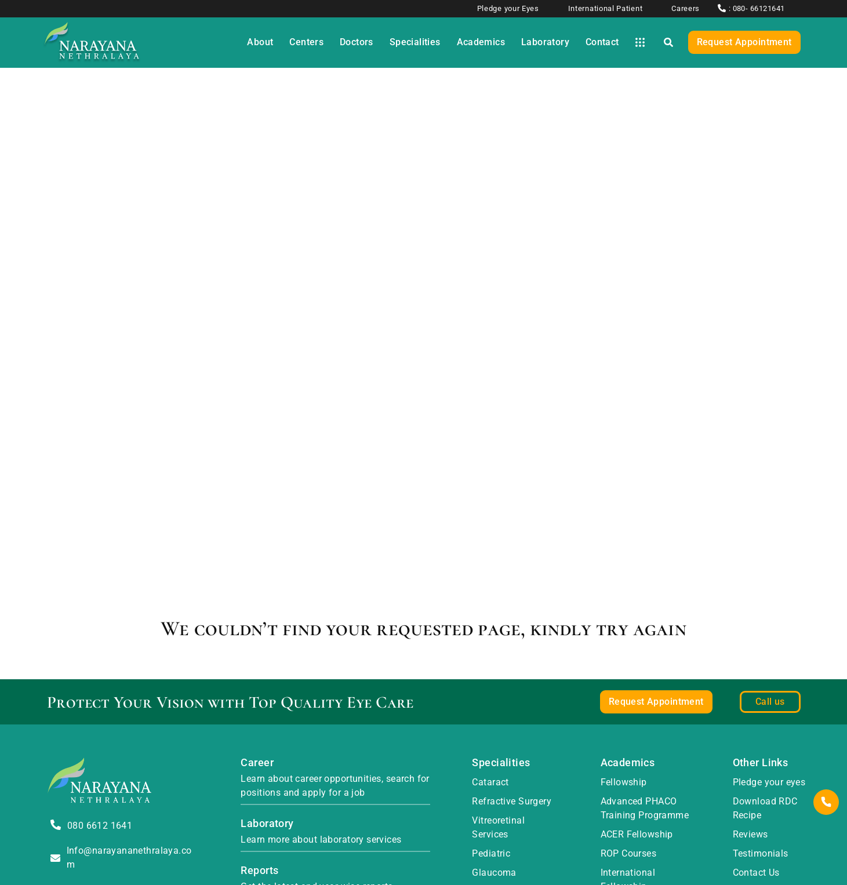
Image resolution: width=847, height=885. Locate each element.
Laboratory (267, 823)
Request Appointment (744, 42)
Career (257, 762)
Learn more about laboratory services (321, 839)
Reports (259, 870)
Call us (770, 701)
